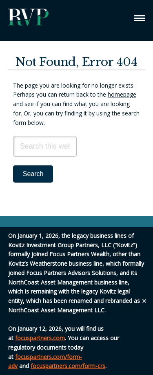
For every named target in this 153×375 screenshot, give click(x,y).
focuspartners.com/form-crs (68, 366)
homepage (122, 94)
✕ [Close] (144, 301)
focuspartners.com (40, 338)
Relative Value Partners (28, 20)
